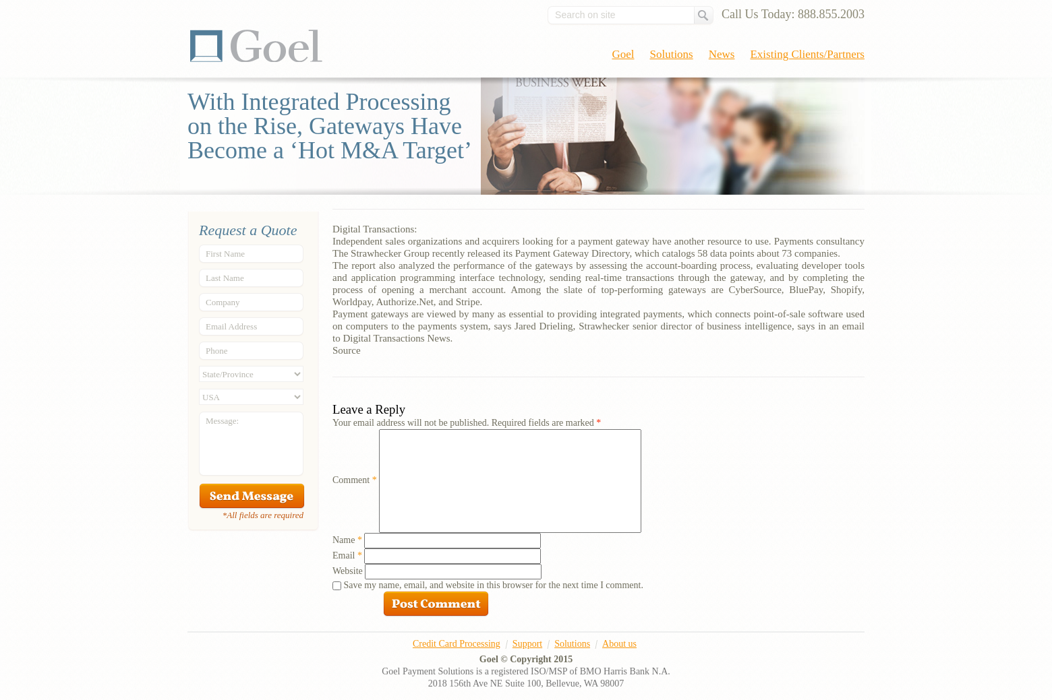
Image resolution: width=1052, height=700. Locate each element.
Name (347, 540)
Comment (354, 480)
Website (347, 571)
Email (347, 555)
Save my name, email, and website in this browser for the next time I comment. (493, 585)
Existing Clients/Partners (807, 54)
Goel (256, 46)
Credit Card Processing (456, 644)
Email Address (231, 326)
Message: (222, 421)
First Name (225, 254)
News (722, 54)
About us (619, 644)
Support (527, 644)
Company (223, 302)
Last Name (225, 278)
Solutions (671, 54)
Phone (217, 351)
